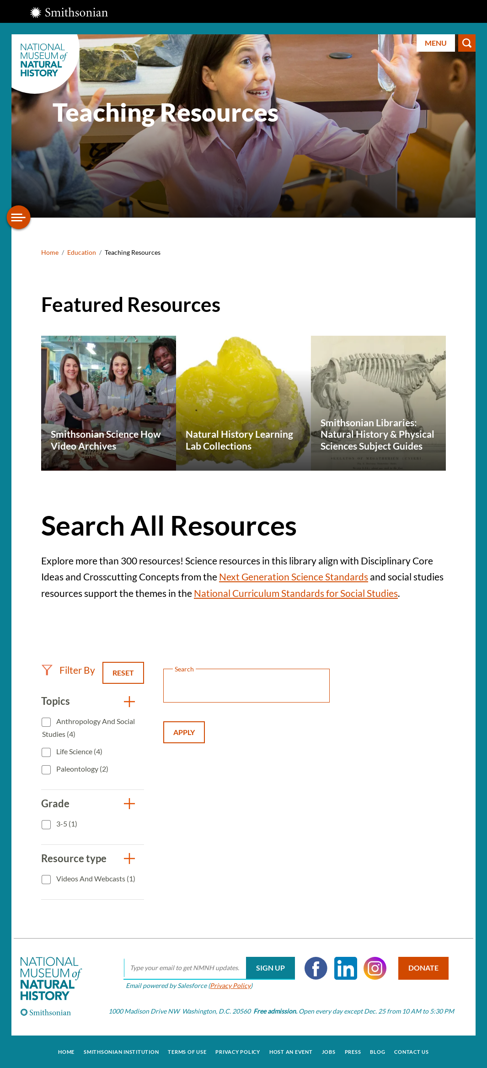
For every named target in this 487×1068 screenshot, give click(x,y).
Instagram (374, 968)
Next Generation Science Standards (293, 576)
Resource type (74, 858)
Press (353, 1051)
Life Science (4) (78, 751)
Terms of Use (187, 1051)
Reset (123, 672)
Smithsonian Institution (121, 1051)
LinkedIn (344, 968)
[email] (208, 968)
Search (467, 43)
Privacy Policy (229, 985)
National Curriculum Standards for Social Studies (296, 593)
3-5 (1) (66, 823)
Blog (377, 1051)
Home (50, 252)
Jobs (329, 1051)
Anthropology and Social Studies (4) (88, 727)
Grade (55, 803)
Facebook (315, 968)
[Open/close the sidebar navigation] (19, 217)
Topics (55, 701)
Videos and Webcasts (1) (95, 878)
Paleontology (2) (81, 768)
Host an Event (291, 1051)
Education (81, 252)
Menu (436, 42)
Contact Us (411, 1051)
